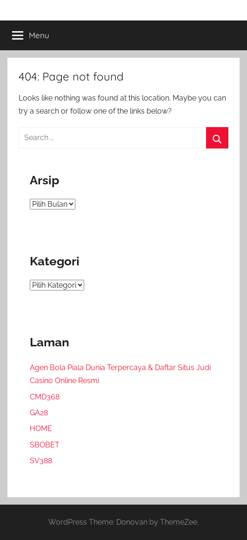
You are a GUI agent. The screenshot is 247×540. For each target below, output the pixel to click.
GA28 (39, 412)
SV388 (41, 460)
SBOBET (45, 444)
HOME (41, 428)
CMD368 (45, 396)
